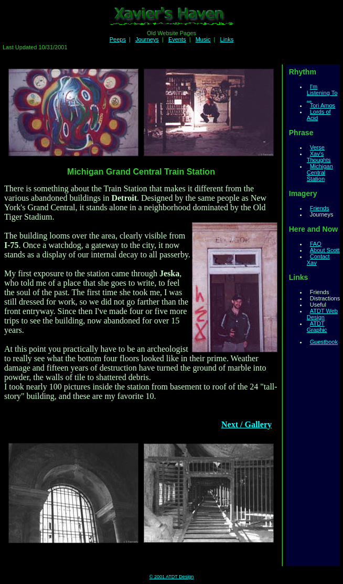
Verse (317, 147)
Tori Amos (322, 105)
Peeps (118, 39)
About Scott (325, 250)
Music (203, 39)
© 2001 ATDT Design (171, 576)
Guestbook (324, 342)
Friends (319, 208)
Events (177, 39)
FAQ (315, 244)
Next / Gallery (246, 424)
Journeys (147, 39)
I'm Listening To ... (322, 92)
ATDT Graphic (317, 326)
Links (227, 39)
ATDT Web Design (322, 314)
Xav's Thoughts (319, 156)
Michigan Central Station (320, 172)
